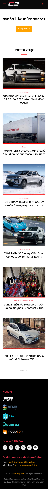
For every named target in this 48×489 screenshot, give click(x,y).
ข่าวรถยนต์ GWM (24, 249)
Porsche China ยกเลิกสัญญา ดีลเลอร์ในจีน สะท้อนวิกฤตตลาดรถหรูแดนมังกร (24, 152)
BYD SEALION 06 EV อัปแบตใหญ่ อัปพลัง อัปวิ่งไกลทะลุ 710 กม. (24, 357)
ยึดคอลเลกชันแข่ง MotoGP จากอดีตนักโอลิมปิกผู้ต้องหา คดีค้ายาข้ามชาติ (24, 306)
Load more (24, 371)
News (24, 147)
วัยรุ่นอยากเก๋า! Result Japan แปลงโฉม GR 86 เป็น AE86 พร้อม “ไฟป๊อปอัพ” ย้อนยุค (24, 99)
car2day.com (18, 473)
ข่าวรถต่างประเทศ (24, 92)
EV (24, 352)
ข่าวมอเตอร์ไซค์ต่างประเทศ (23, 301)
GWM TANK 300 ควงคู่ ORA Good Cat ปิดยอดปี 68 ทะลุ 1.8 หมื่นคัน (24, 255)
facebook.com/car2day (26, 465)
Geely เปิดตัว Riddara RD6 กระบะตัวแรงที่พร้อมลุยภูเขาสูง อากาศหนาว (24, 203)
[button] (43, 4)
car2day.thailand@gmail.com (22, 462)
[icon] (35, 447)
